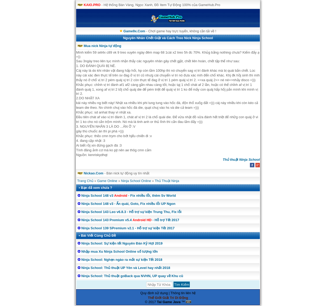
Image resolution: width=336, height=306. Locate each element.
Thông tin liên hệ (183, 293)
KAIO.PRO (92, 5)
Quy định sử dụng (154, 293)
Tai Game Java (169, 302)
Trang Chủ (85, 181)
